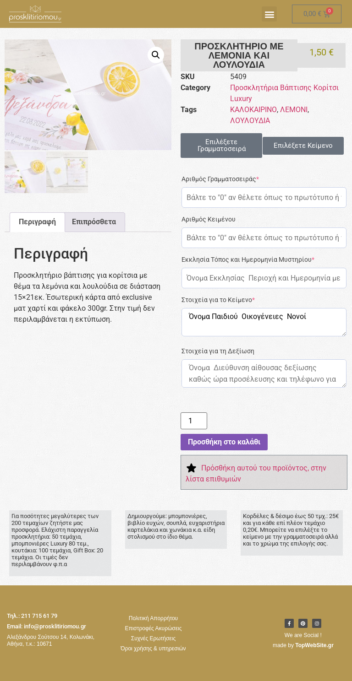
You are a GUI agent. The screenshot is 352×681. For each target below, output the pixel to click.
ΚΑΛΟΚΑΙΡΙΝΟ (253, 109)
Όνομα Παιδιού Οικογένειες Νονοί (264, 322)
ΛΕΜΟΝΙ (294, 109)
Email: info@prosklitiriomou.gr (46, 626)
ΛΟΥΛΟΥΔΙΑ (250, 120)
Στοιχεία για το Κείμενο (218, 299)
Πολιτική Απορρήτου (153, 618)
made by (303, 645)
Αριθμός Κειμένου (209, 219)
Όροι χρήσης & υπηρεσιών (153, 648)
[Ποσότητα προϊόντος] (194, 420)
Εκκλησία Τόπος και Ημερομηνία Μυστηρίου (248, 259)
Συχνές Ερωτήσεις (153, 638)
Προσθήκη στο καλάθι (224, 442)
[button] (269, 14)
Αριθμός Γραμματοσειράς (220, 179)
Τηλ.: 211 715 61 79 (32, 615)
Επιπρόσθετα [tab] (94, 220)
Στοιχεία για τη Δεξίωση (218, 351)
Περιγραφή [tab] (37, 220)
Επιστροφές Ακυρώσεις (153, 628)
